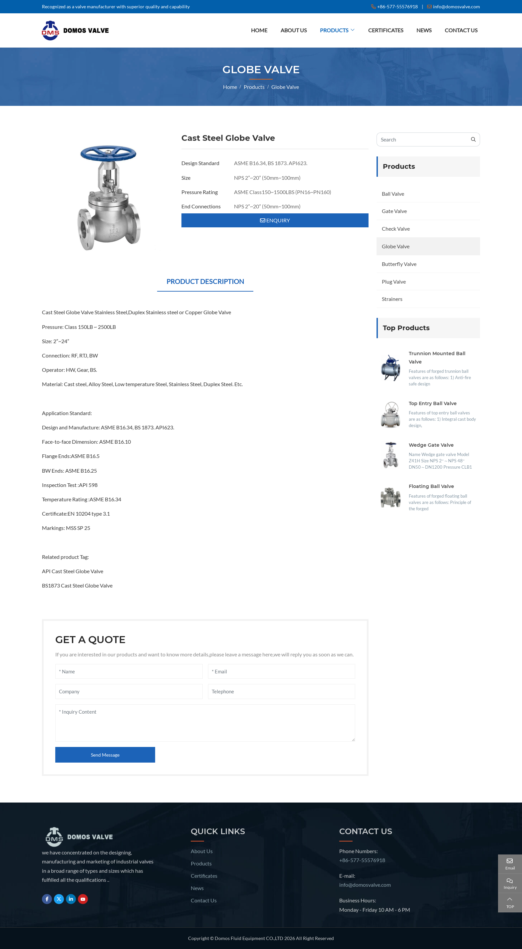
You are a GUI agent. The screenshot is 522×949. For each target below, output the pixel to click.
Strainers (392, 299)
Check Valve (396, 228)
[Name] (129, 671)
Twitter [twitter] (59, 899)
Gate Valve (394, 211)
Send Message (105, 755)
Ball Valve (393, 193)
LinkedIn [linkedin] (71, 899)
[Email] (282, 671)
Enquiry (275, 220)
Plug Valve (394, 281)
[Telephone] (282, 691)
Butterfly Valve (399, 264)
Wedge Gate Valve (431, 445)
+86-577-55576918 (397, 6)
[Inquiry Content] (205, 723)
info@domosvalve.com (456, 6)
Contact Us (461, 30)
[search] (473, 139)
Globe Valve (395, 246)
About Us (294, 30)
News (423, 30)
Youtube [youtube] (83, 899)
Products (334, 30)
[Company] (129, 691)
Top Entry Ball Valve (433, 403)
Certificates (385, 30)
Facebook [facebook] (47, 899)
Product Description (205, 281)
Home (259, 30)
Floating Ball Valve (431, 486)
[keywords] (422, 139)
